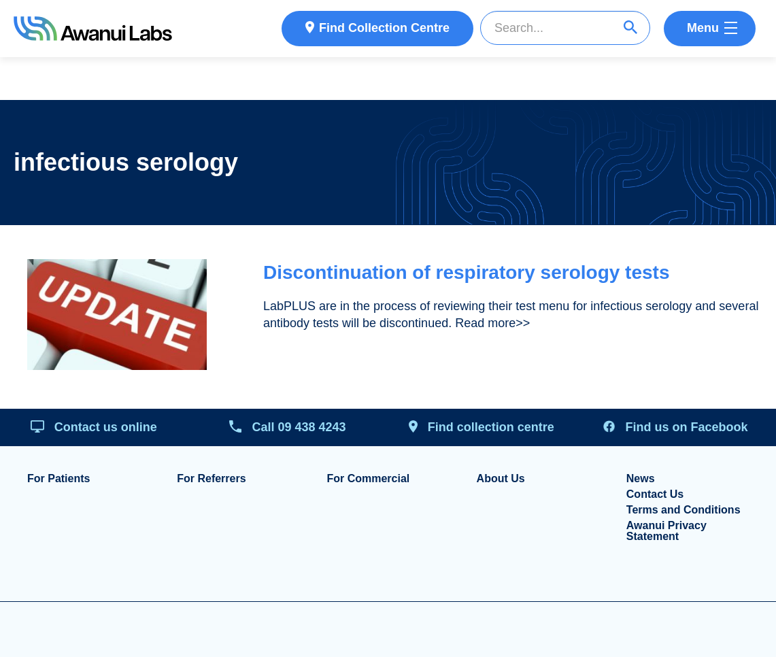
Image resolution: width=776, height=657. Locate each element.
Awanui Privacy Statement (666, 531)
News (640, 478)
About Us (501, 478)
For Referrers (211, 478)
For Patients (58, 478)
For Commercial (367, 478)
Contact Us (655, 494)
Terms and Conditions (683, 510)
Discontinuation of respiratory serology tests (466, 272)
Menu (703, 28)
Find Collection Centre (384, 28)
